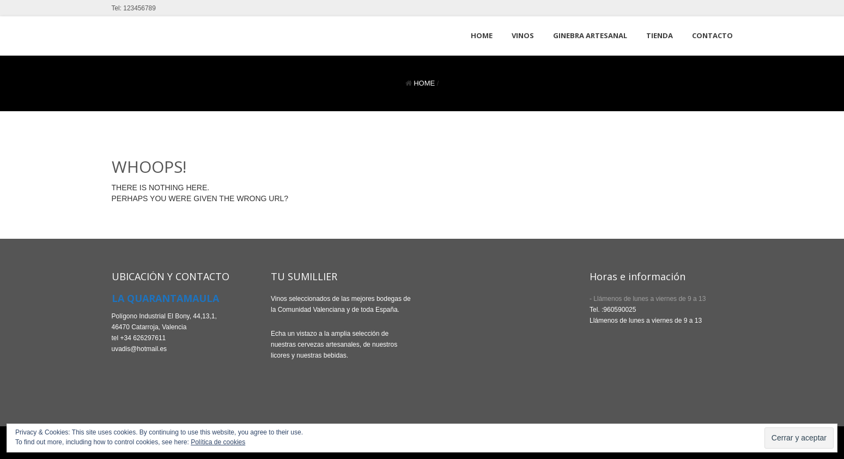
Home (424, 83)
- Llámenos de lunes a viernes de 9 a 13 (648, 299)
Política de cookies (218, 442)
